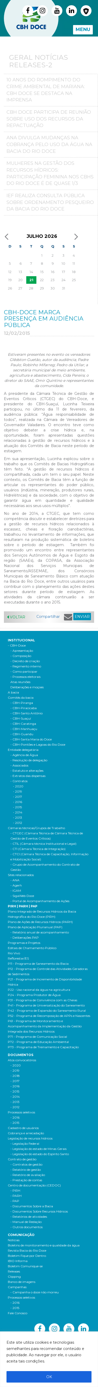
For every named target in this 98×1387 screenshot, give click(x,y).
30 (52, 288)
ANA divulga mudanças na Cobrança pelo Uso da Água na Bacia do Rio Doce (49, 144)
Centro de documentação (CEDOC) (34, 1185)
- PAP (14, 1201)
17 (63, 272)
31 (63, 288)
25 (74, 280)
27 (20, 288)
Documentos (20, 1055)
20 (20, 280)
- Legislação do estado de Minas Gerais (38, 1149)
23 (53, 280)
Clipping (14, 1277)
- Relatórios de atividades (28, 1217)
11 (74, 263)
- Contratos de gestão (26, 1164)
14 (31, 272)
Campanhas (17, 1287)
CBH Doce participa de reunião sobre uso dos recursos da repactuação (48, 118)
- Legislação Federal (24, 1143)
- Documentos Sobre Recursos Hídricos (39, 1211)
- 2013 (14, 1102)
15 (42, 272)
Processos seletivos (21, 1112)
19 (10, 280)
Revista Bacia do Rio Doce (27, 1250)
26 (10, 288)
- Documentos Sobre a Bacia (31, 1206)
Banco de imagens (21, 1282)
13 (20, 272)
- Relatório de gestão (25, 1170)
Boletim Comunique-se (25, 1266)
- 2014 (15, 1097)
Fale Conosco (17, 1313)
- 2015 (14, 1091)
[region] (49, 1359)
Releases (14, 1271)
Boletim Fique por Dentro (27, 1256)
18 (74, 272)
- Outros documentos (26, 1227)
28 (31, 288)
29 (42, 288)
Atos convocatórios (22, 1060)
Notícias (13, 1240)
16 (52, 272)
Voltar (16, 617)
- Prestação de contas (26, 1180)
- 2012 (14, 1107)
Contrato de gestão (22, 1159)
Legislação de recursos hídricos (30, 1138)
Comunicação (21, 1235)
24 (64, 280)
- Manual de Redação (26, 1222)
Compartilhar (48, 616)
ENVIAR (82, 616)
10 (63, 263)
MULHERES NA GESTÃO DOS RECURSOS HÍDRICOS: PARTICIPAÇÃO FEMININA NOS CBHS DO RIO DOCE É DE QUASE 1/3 (50, 173)
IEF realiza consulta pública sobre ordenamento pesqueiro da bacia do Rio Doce (50, 202)
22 (42, 280)
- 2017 (14, 1081)
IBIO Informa (18, 1261)
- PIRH (15, 1190)
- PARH (16, 1196)
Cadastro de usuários (23, 1128)
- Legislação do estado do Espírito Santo (39, 1154)
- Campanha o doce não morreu (34, 1292)
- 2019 (14, 1070)
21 (31, 280)
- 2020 (15, 1065)
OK (49, 1376)
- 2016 (14, 1086)
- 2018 (15, 1076)
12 (9, 272)
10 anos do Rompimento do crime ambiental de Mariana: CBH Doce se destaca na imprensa (45, 90)
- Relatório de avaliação (27, 1175)
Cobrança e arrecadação (26, 1133)
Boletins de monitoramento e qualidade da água (44, 1245)
